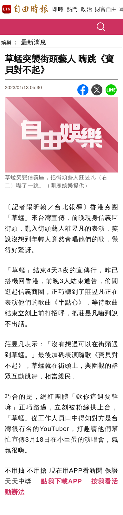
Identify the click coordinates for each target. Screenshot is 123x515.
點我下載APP (61, 481)
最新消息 (33, 41)
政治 (86, 9)
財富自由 (105, 9)
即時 (57, 9)
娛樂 (6, 42)
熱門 (72, 9)
